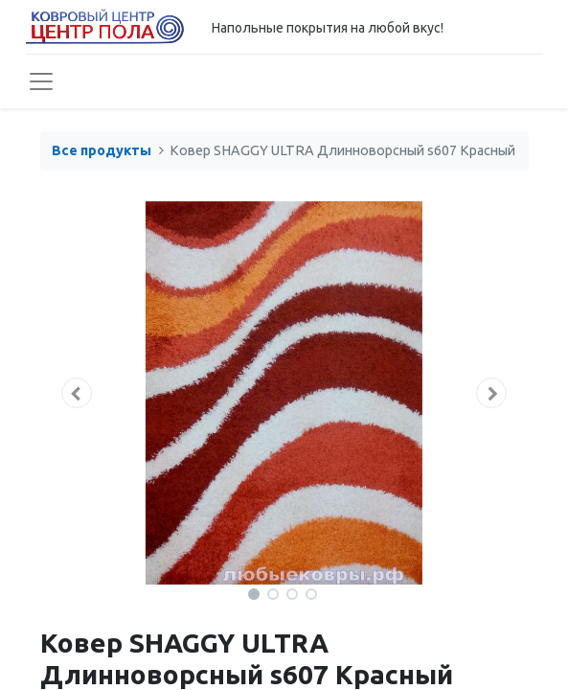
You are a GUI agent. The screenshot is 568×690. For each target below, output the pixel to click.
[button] (77, 393)
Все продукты (101, 150)
